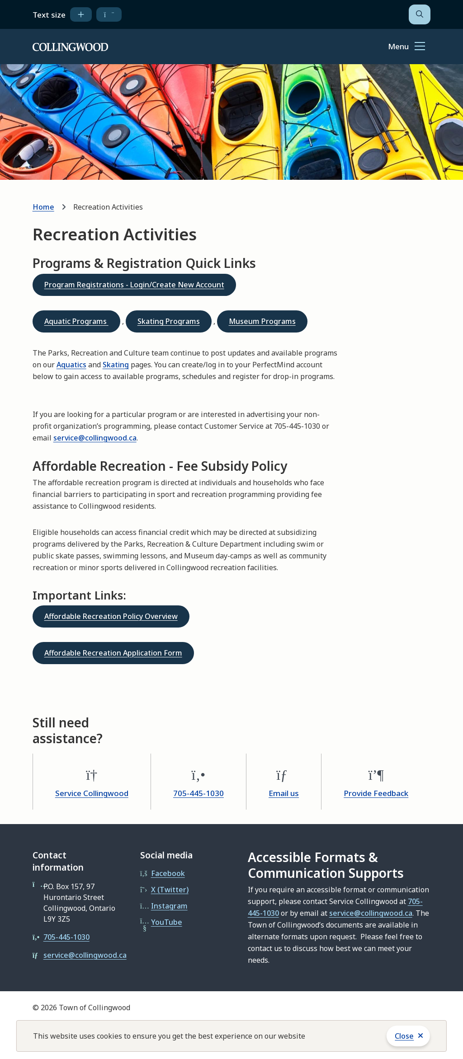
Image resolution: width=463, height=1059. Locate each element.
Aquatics (71, 365)
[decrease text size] (109, 14)
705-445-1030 (198, 793)
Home (43, 207)
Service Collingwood (91, 793)
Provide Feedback (376, 793)
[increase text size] (81, 14)
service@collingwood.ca (95, 438)
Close (404, 1036)
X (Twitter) (170, 890)
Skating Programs (168, 321)
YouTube (166, 922)
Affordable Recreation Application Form (113, 653)
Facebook (168, 873)
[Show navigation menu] (406, 47)
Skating (116, 365)
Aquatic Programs (76, 321)
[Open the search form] (419, 14)
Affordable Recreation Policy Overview (111, 616)
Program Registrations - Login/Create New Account (134, 285)
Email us (284, 793)
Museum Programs (262, 321)
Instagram (169, 906)
